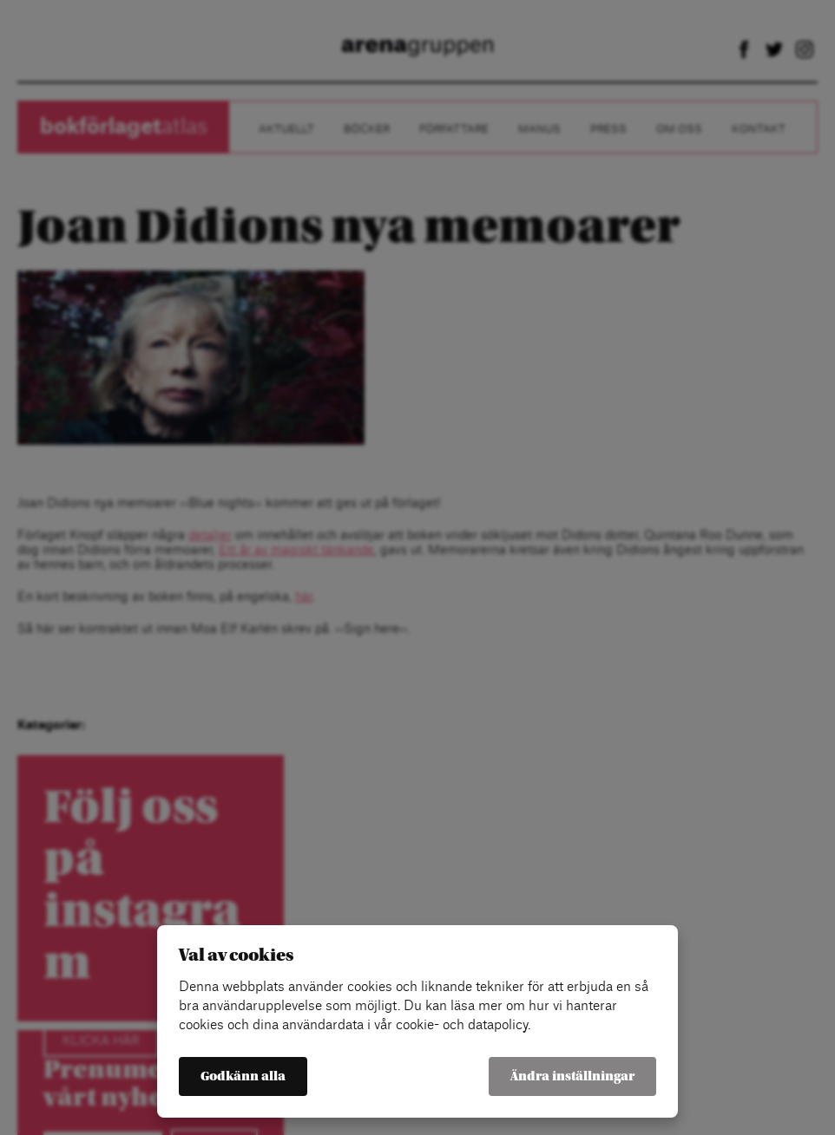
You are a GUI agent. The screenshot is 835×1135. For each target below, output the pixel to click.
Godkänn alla (243, 1076)
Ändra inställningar (572, 1076)
